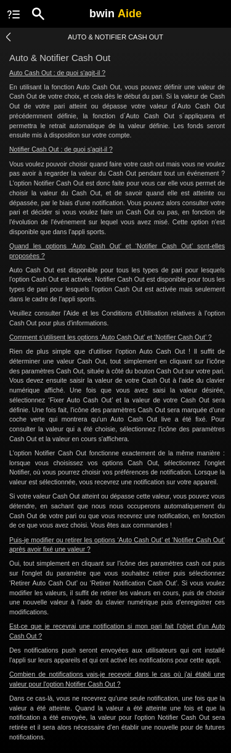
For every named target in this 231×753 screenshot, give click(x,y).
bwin (115, 13)
